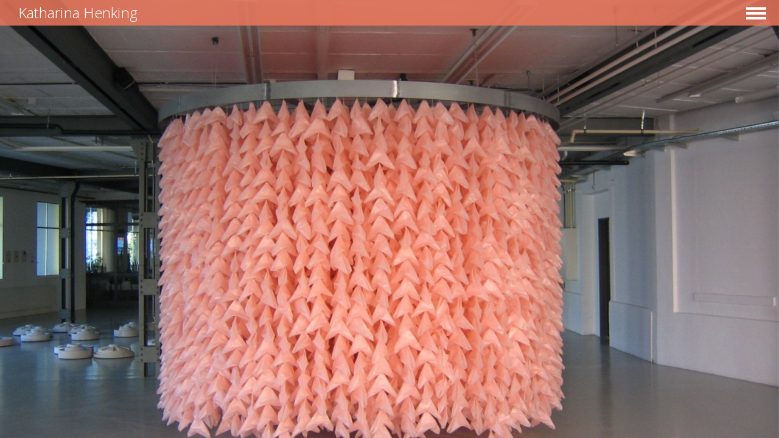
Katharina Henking (78, 12)
